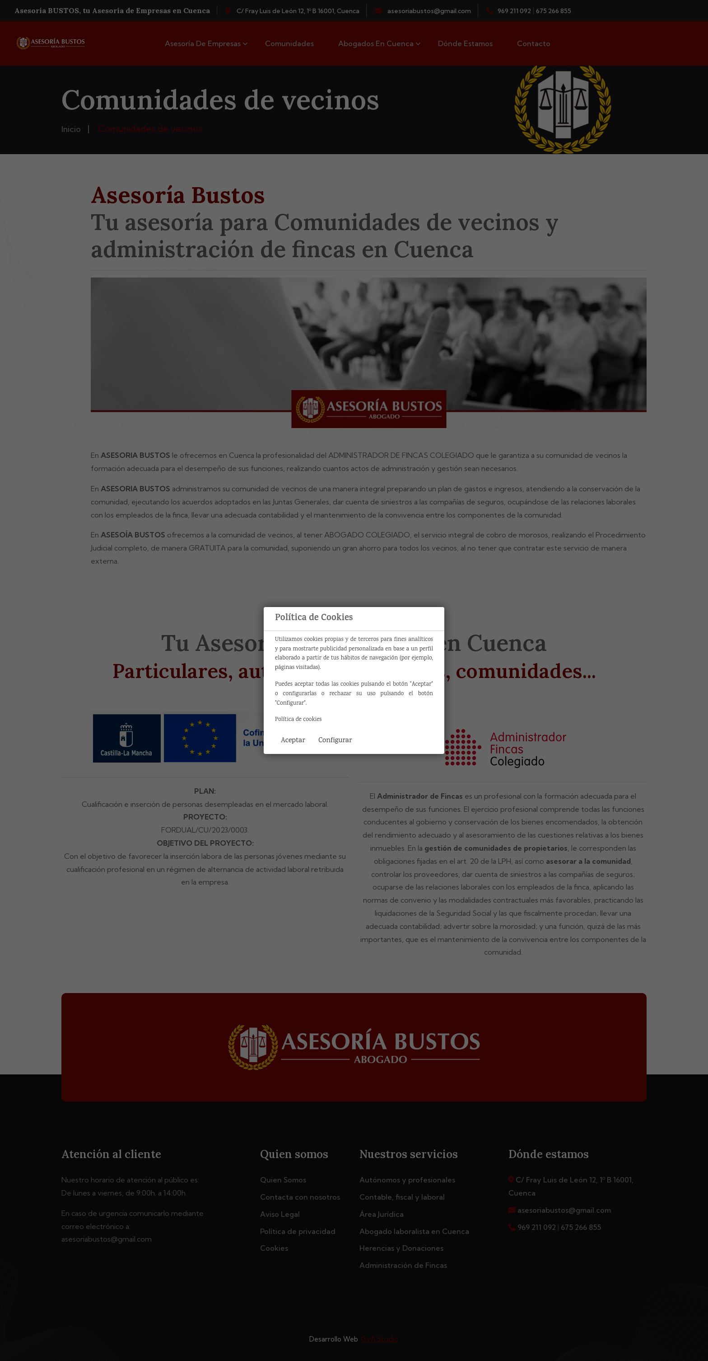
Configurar (335, 740)
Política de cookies (298, 720)
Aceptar (293, 740)
